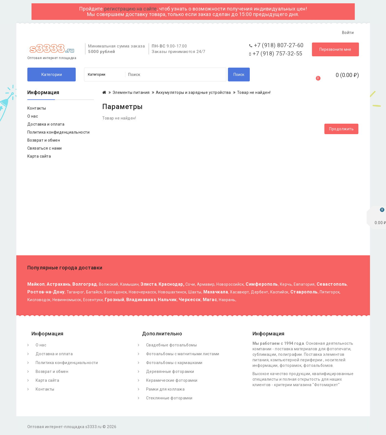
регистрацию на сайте (130, 9)
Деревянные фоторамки (170, 373)
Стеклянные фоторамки (169, 399)
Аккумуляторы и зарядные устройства (193, 94)
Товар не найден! (254, 94)
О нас (32, 117)
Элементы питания (131, 94)
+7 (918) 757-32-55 (275, 55)
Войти (348, 32)
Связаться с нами (44, 149)
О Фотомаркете (51, 32)
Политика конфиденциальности (58, 133)
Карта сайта (39, 157)
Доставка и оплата (96, 32)
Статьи (132, 32)
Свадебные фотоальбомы (171, 346)
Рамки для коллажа (165, 390)
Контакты (158, 32)
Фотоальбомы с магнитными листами (182, 355)
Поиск (238, 76)
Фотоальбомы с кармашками (174, 364)
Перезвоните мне (335, 51)
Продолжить (341, 130)
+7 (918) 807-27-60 (276, 46)
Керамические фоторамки (172, 382)
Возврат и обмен (43, 141)
